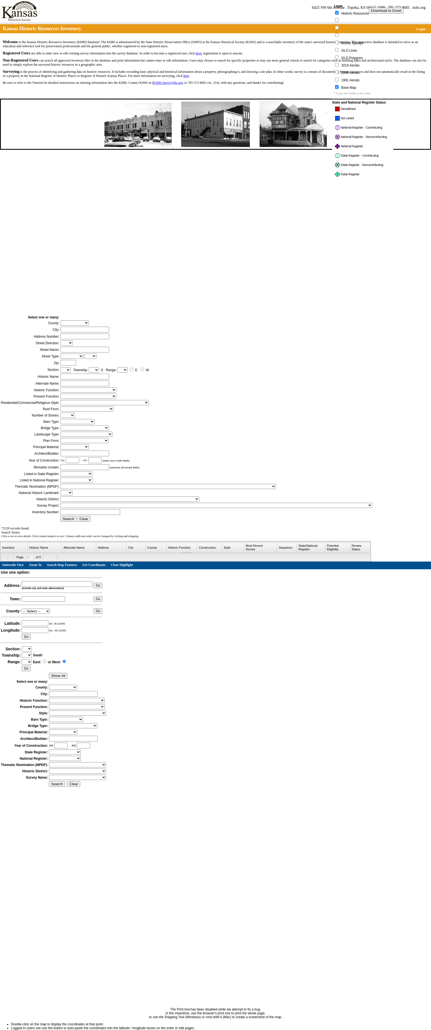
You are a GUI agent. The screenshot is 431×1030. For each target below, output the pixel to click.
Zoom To (35, 565)
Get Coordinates (94, 565)
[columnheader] (14, 548)
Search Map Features (62, 565)
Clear (83, 519)
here (198, 53)
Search (68, 519)
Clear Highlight (122, 565)
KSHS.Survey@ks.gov (168, 83)
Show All (58, 676)
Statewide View (13, 565)
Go (98, 585)
